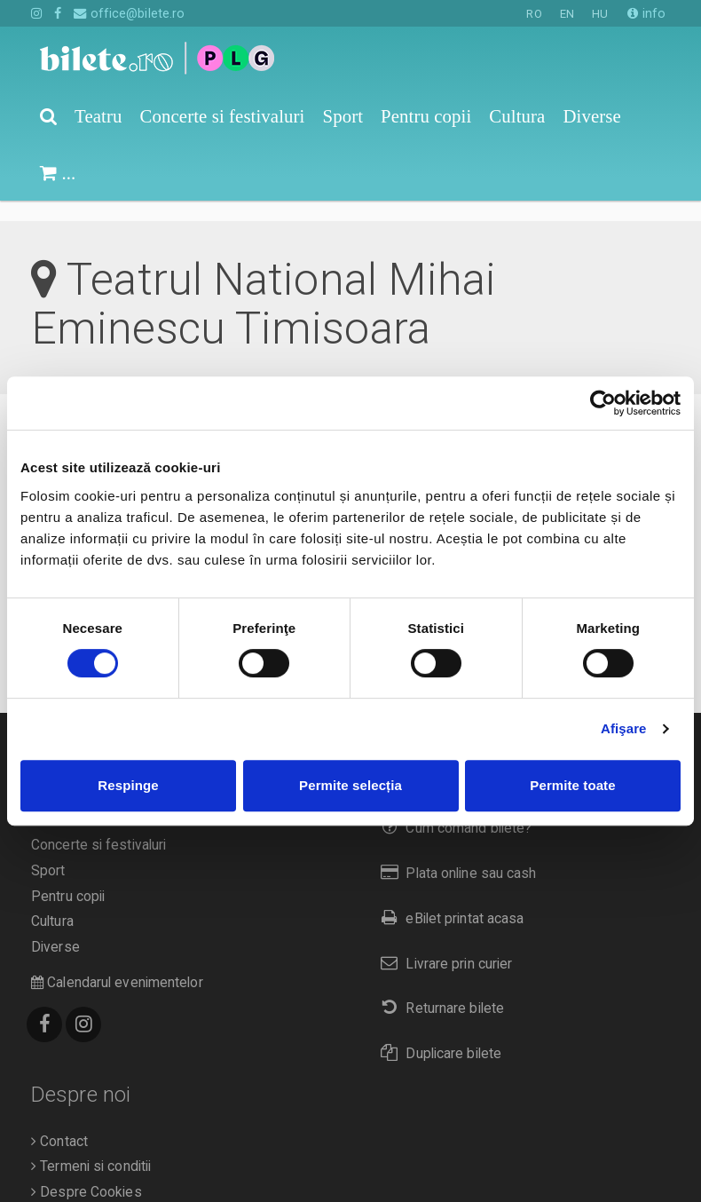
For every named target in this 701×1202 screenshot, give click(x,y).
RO (533, 13)
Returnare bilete (438, 987)
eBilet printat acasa (448, 898)
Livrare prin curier (442, 943)
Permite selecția (350, 785)
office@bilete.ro (129, 13)
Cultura (52, 901)
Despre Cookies (86, 1172)
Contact (59, 1121)
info (646, 13)
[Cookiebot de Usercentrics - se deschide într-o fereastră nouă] (603, 403)
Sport (48, 850)
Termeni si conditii (91, 1146)
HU (600, 13)
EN (567, 13)
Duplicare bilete (437, 1032)
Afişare (624, 728)
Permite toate (572, 785)
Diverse (55, 927)
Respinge (128, 785)
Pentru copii (68, 876)
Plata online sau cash (455, 852)
